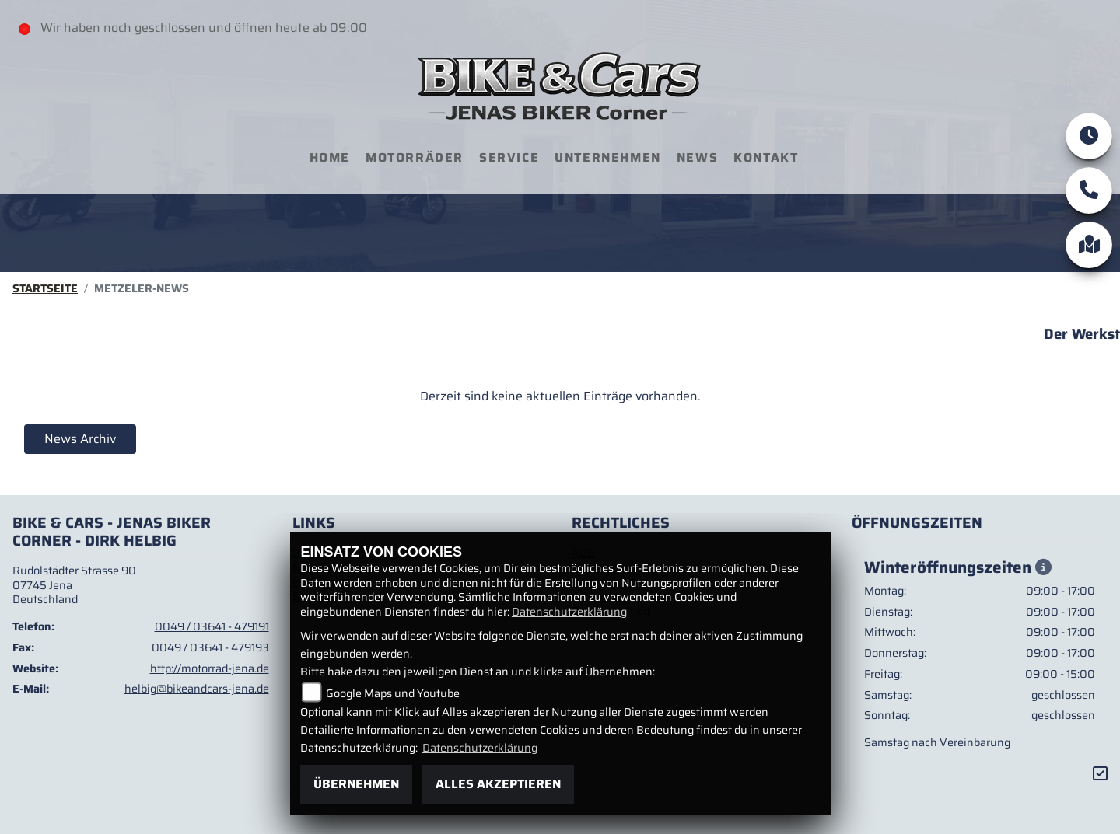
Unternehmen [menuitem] (608, 157)
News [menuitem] (697, 157)
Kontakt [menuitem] (765, 157)
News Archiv (80, 438)
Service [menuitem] (509, 157)
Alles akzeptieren (498, 784)
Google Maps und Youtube (393, 693)
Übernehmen (356, 784)
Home (330, 157)
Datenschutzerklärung (569, 611)
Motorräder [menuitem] (415, 157)
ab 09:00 (338, 27)
